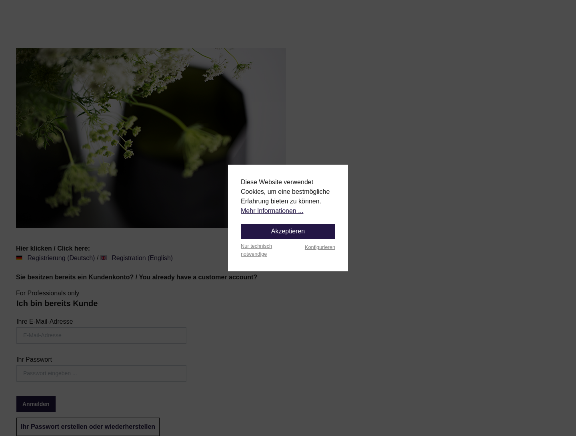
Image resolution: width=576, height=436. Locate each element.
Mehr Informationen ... (272, 210)
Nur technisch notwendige (256, 250)
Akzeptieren (288, 231)
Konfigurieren (320, 247)
